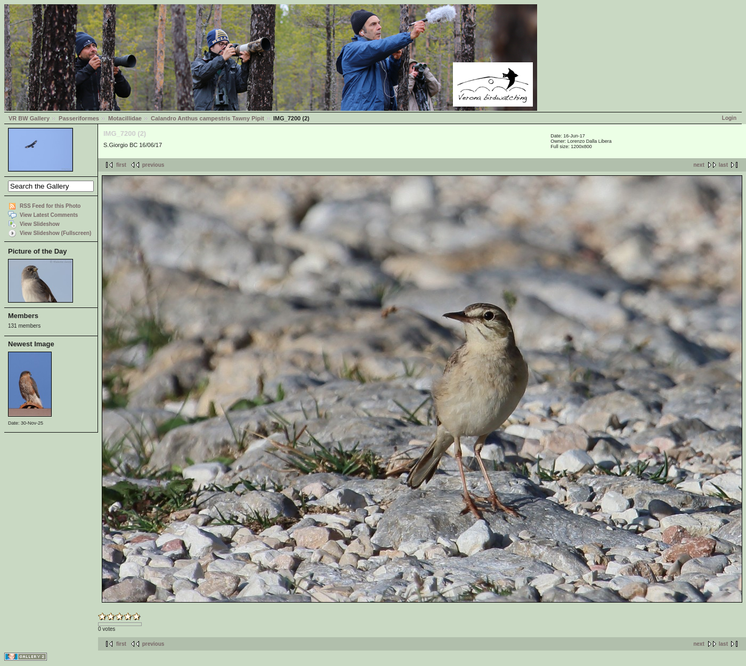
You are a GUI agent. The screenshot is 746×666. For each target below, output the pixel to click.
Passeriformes (79, 118)
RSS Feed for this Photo (50, 206)
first (121, 165)
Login (729, 118)
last (723, 165)
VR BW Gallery (29, 118)
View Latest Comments (49, 215)
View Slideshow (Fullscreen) (55, 233)
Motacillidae (125, 118)
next (698, 165)
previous (153, 165)
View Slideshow (40, 224)
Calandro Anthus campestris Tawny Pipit (207, 118)
